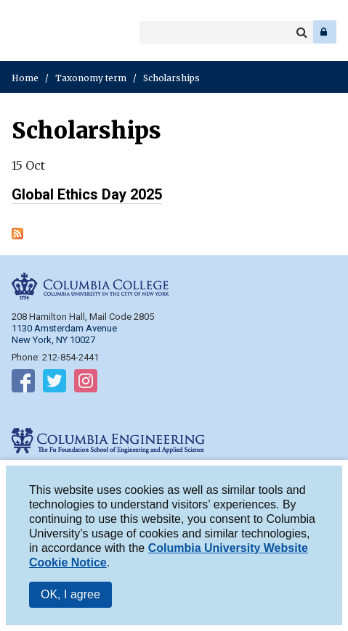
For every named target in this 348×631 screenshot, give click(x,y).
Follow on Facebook (23, 383)
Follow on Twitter (54, 383)
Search (301, 32)
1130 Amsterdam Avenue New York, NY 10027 (64, 334)
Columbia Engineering (43, 32)
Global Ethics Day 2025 (87, 194)
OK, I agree (70, 600)
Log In (324, 32)
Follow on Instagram (85, 383)
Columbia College (23, 32)
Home (25, 78)
